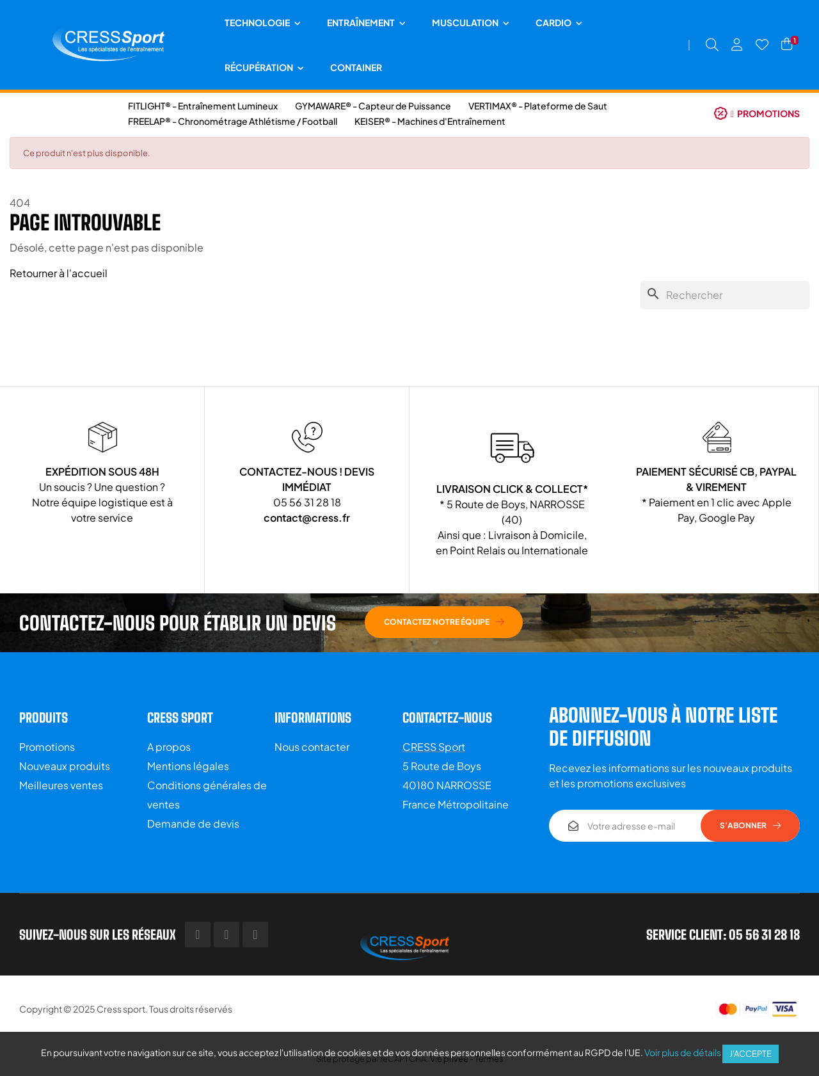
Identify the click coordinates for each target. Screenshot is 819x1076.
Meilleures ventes (61, 785)
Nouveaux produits (64, 766)
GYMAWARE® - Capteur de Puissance (373, 105)
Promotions (47, 746)
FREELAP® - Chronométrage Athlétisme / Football (232, 121)
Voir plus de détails (682, 1052)
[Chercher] (724, 295)
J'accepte (750, 1053)
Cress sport (121, 1009)
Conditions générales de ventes (207, 794)
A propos (169, 746)
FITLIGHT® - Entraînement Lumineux (203, 105)
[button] (757, 113)
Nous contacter (311, 746)
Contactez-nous (447, 717)
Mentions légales (188, 766)
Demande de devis (193, 823)
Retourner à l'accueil (58, 273)
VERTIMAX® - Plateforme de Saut (537, 105)
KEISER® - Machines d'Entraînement (429, 121)
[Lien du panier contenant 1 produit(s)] (787, 44)
